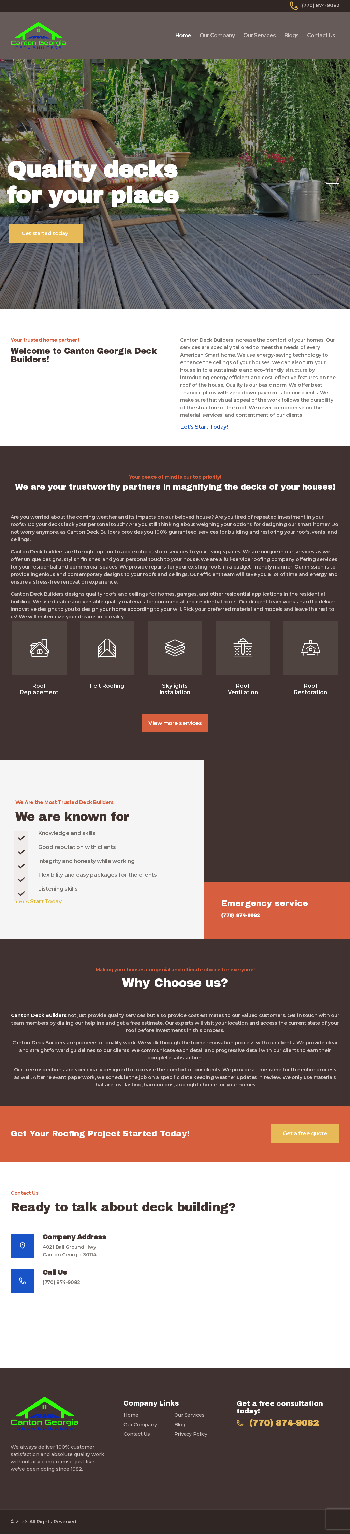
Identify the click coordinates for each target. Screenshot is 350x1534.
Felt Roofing (107, 686)
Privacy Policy (190, 1434)
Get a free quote (305, 1133)
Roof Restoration (310, 689)
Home (130, 1415)
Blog (179, 1425)
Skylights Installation (175, 689)
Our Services (189, 1415)
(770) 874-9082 (61, 1282)
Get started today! (45, 233)
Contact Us (136, 1434)
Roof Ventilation (243, 689)
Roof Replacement (39, 689)
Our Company (140, 1425)
